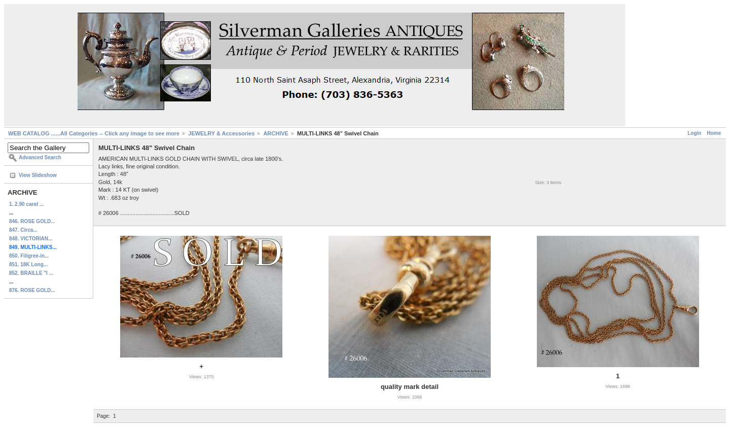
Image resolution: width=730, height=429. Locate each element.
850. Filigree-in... (29, 256)
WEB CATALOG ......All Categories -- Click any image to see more (93, 133)
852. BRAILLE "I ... (31, 273)
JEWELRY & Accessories (221, 133)
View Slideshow (38, 175)
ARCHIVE (275, 133)
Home (714, 133)
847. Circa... (23, 230)
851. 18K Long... (28, 264)
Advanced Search (40, 157)
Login (694, 133)
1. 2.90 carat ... (26, 204)
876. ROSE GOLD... (32, 290)
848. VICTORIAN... (30, 238)
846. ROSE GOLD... (32, 221)
